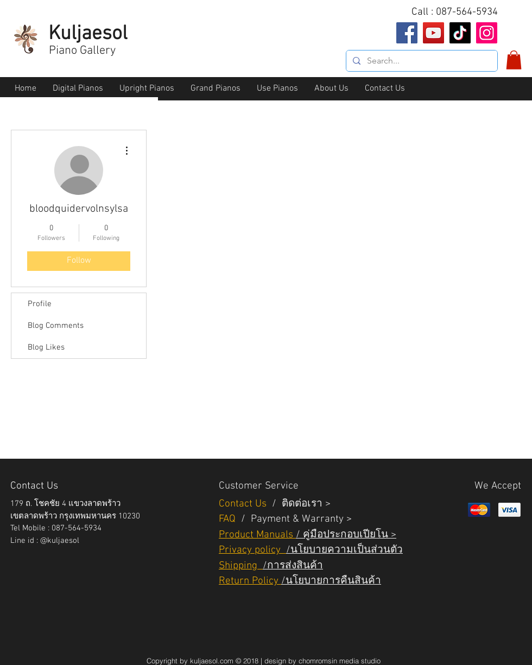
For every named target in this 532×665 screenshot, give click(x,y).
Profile (40, 304)
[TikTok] (460, 32)
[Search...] (420, 60)
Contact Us (244, 504)
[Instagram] (486, 32)
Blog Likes (46, 347)
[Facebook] (406, 32)
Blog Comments (56, 326)
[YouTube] (433, 32)
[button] (514, 59)
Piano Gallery (82, 50)
